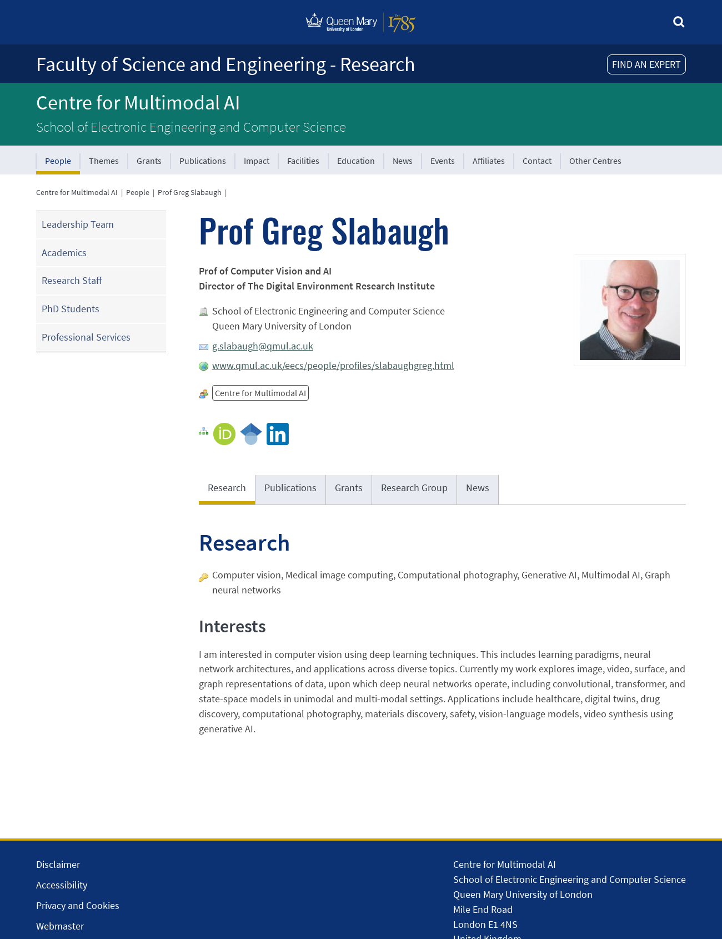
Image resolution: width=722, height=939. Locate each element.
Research (227, 487)
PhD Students (70, 308)
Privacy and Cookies (77, 905)
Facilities (303, 160)
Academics (64, 252)
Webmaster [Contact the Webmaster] (60, 926)
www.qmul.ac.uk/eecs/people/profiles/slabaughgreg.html (333, 365)
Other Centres (595, 160)
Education (356, 160)
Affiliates (489, 160)
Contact (537, 160)
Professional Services (86, 337)
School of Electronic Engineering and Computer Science (191, 127)
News (403, 160)
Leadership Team (78, 224)
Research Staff (72, 280)
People (58, 160)
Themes (104, 160)
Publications (202, 160)
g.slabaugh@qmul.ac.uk (262, 345)
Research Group (414, 487)
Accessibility (61, 884)
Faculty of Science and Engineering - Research (225, 64)
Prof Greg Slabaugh (190, 192)
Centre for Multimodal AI (138, 102)
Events (442, 160)
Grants (149, 160)
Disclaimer (58, 864)
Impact (256, 160)
